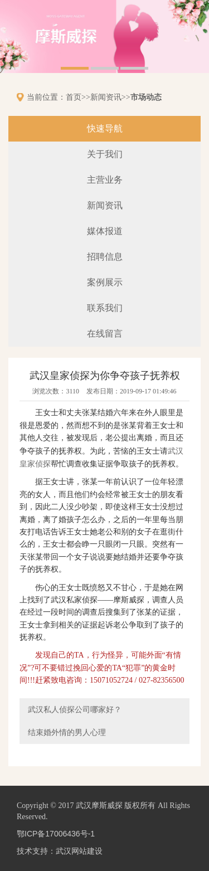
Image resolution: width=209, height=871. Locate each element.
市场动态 (146, 97)
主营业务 (105, 179)
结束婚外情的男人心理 (67, 732)
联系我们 (105, 308)
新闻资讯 (105, 97)
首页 (73, 97)
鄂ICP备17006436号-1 (56, 833)
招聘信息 (105, 256)
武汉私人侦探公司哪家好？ (74, 709)
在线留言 (105, 333)
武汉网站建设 (79, 850)
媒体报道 (105, 231)
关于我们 (105, 154)
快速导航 (105, 128)
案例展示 (105, 282)
